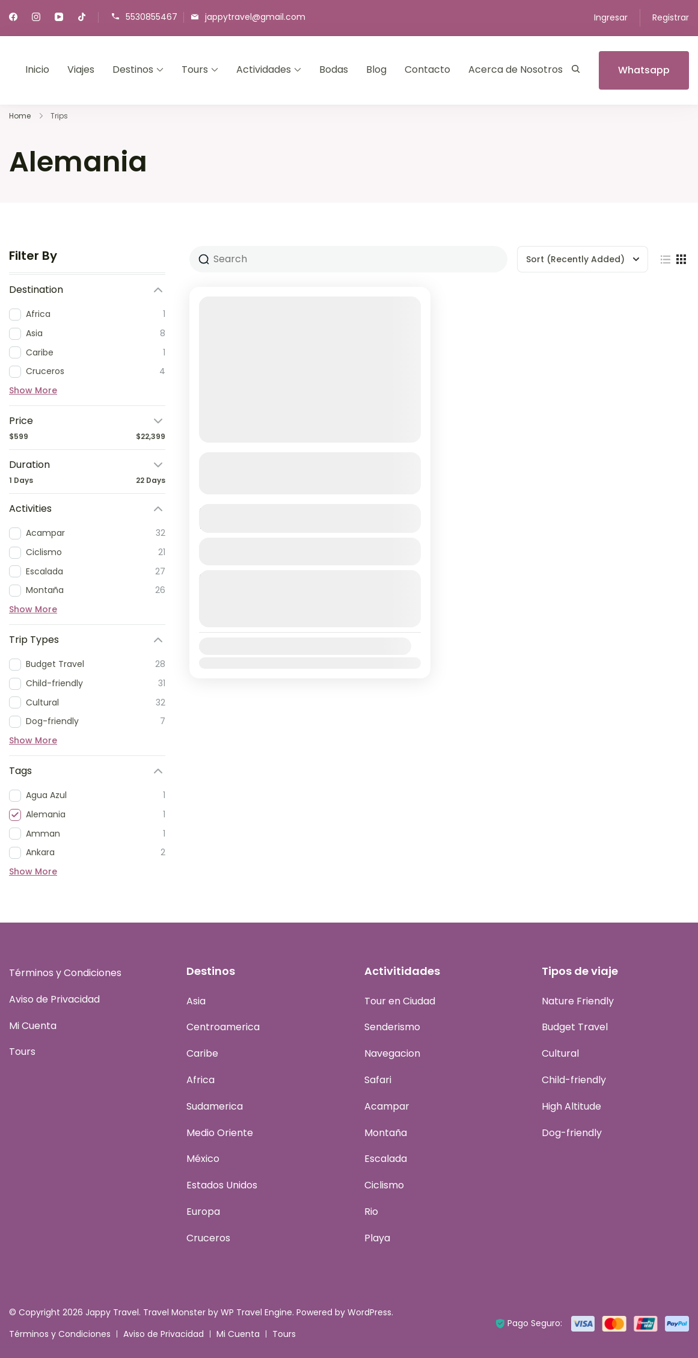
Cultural (560, 1053)
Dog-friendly (572, 1133)
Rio (371, 1211)
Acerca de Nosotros (515, 69)
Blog (376, 69)
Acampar (386, 1106)
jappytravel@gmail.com (255, 16)
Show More (33, 390)
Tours (195, 69)
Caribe (202, 1053)
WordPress (369, 1312)
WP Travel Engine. (257, 1312)
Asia (196, 1001)
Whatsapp (644, 70)
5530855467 (151, 16)
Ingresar (611, 17)
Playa (377, 1238)
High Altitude (571, 1106)
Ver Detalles (310, 551)
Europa (203, 1211)
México (202, 1159)
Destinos (132, 69)
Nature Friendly (578, 1001)
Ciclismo (384, 1185)
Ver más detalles (303, 484)
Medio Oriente (219, 1133)
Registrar (670, 17)
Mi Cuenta (33, 1026)
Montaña (385, 1133)
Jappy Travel (112, 1312)
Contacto (427, 69)
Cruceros (208, 1238)
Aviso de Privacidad (54, 999)
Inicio (37, 69)
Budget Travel (575, 1027)
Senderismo (392, 1027)
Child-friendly (574, 1080)
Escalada (385, 1159)
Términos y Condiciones (65, 973)
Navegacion (392, 1053)
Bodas (333, 69)
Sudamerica (214, 1106)
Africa (200, 1080)
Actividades (263, 69)
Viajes (80, 69)
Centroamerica (223, 1027)
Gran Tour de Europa (262, 460)
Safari (377, 1080)
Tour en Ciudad (399, 1001)
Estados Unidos (221, 1185)
